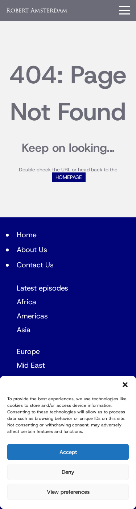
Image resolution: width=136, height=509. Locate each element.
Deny (68, 472)
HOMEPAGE (68, 177)
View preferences (68, 492)
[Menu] (124, 10)
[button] (125, 384)
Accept (68, 452)
